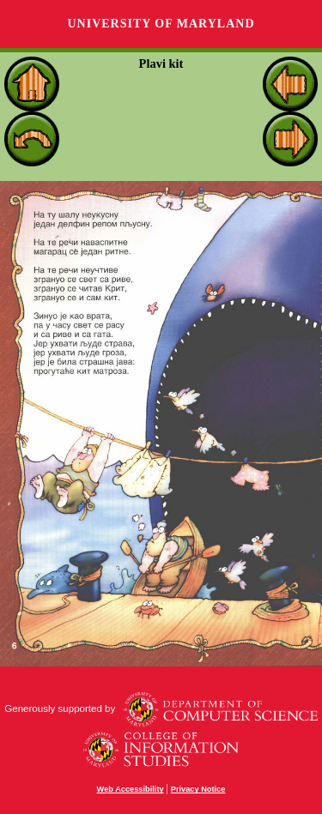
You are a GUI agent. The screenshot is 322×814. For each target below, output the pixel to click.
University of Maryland (160, 23)
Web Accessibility (130, 789)
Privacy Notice (198, 789)
